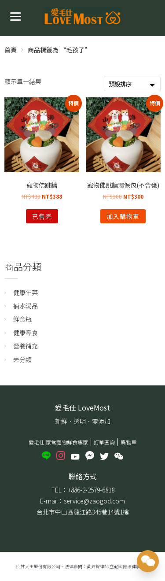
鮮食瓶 (22, 319)
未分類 (22, 359)
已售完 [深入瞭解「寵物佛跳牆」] (42, 216)
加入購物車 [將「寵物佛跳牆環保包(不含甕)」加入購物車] (122, 216)
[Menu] (16, 16)
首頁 (10, 49)
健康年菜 (25, 292)
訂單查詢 (104, 442)
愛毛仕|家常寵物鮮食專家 (58, 442)
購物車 (128, 442)
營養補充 (25, 345)
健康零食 (25, 332)
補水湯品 (25, 305)
